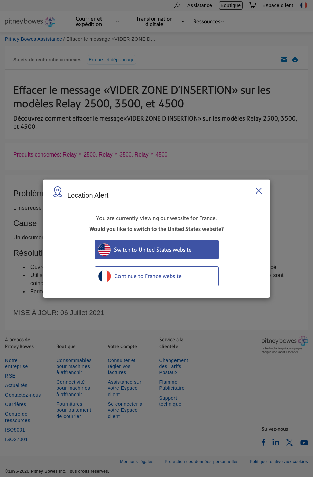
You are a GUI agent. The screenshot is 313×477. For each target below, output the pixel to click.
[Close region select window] (259, 191)
